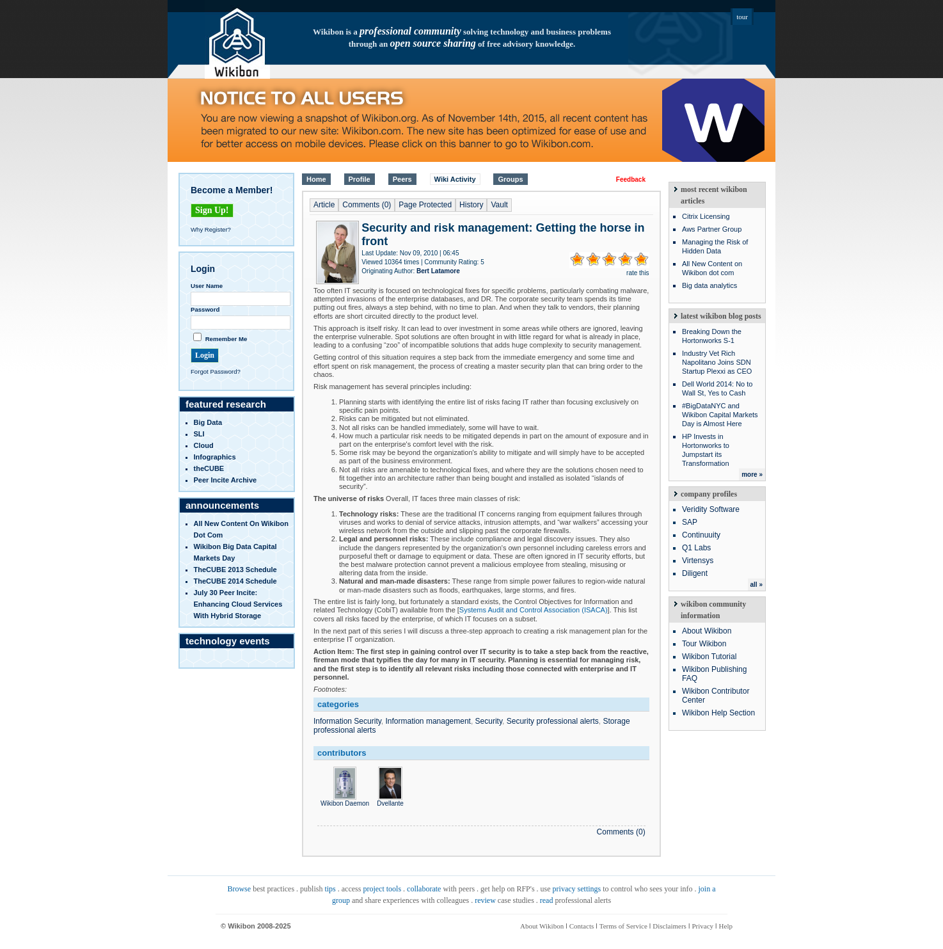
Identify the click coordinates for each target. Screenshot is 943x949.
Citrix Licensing (706, 216)
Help (726, 926)
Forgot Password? (216, 371)
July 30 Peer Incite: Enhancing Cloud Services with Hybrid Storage (238, 604)
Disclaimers (669, 926)
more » (752, 474)
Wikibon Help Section (718, 712)
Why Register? (211, 229)
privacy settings (577, 888)
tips (329, 888)
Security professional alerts (553, 721)
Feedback (631, 179)
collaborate (424, 888)
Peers (402, 179)
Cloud (204, 445)
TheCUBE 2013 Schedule (235, 569)
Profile (359, 179)
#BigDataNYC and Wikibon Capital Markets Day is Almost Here (720, 414)
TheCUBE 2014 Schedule (235, 581)
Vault (499, 204)
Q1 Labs (696, 547)
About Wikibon (706, 630)
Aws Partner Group (711, 229)
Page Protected (425, 204)
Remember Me (226, 338)
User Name (207, 285)
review (485, 900)
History (471, 204)
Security (488, 721)
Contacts (581, 926)
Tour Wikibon (704, 643)
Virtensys (697, 560)
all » (756, 584)
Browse (239, 888)
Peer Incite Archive (225, 480)
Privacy (702, 926)
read (546, 900)
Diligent (695, 573)
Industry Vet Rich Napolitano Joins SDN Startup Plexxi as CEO (717, 362)
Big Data (208, 422)
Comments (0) (366, 204)
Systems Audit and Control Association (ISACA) (533, 610)
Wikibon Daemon (345, 800)
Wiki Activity (455, 179)
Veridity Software (711, 509)
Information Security (347, 721)
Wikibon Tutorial (709, 656)
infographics (215, 457)
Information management (428, 721)
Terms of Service (623, 926)
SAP (689, 522)
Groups (510, 179)
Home (316, 179)
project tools (382, 888)
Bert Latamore (438, 271)
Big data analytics (709, 285)
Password (205, 309)
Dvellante (390, 800)
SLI (199, 434)
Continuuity (701, 534)
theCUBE (209, 468)
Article (324, 204)
